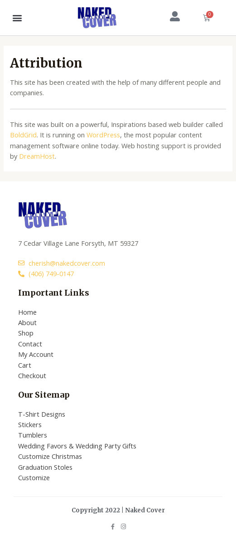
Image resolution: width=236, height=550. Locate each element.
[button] (17, 17)
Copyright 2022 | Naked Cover (118, 510)
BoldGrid (23, 134)
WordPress (103, 134)
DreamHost (37, 156)
